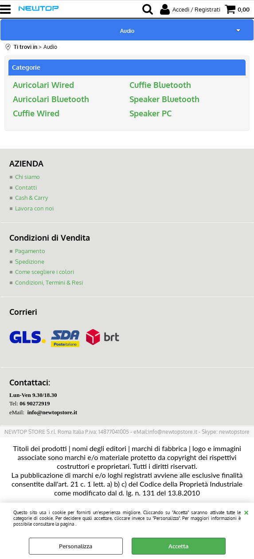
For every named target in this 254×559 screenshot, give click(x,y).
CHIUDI (246, 511)
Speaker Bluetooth (164, 99)
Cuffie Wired (36, 113)
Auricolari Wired (43, 85)
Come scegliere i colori (44, 271)
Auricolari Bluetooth (51, 99)
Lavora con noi (34, 208)
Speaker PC (150, 113)
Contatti (26, 187)
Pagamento (30, 250)
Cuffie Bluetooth (160, 85)
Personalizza (75, 546)
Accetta (178, 546)
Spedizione (29, 261)
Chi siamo (27, 176)
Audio (127, 30)
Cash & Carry (31, 197)
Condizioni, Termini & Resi (49, 282)
